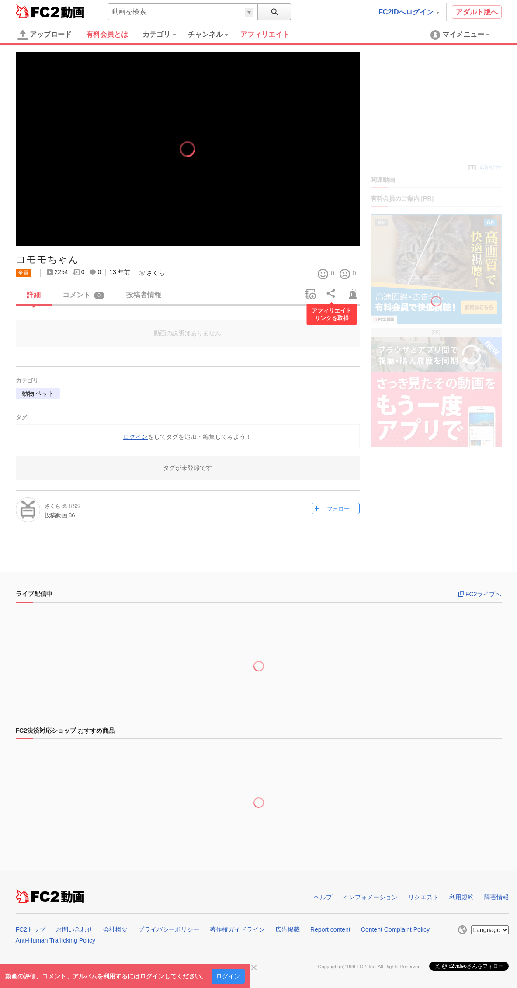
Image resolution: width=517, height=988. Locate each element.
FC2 (37, 11)
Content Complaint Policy (395, 929)
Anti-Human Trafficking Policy (56, 940)
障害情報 (496, 897)
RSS (74, 506)
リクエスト (423, 897)
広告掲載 (287, 929)
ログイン (228, 976)
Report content (330, 929)
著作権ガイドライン (237, 929)
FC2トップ (30, 929)
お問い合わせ (74, 929)
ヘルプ (323, 897)
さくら (155, 272)
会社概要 (115, 929)
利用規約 (461, 897)
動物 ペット (38, 393)
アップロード (44, 35)
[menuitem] (165, 34)
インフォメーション (370, 897)
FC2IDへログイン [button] (408, 12)
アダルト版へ (477, 12)
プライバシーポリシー (168, 929)
